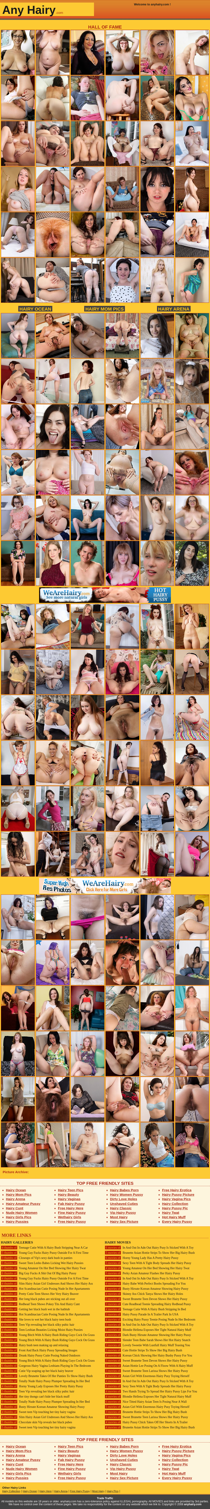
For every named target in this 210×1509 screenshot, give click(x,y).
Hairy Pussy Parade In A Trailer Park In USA (141, 1314)
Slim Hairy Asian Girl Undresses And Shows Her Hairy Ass (47, 1283)
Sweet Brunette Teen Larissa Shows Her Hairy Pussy (146, 1371)
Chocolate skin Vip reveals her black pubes (36, 1422)
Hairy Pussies (17, 1221)
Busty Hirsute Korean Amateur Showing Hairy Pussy (43, 1407)
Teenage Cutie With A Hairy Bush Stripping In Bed (145, 1309)
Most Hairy (119, 1217)
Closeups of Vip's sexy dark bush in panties (36, 1258)
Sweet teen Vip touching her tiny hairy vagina (38, 1412)
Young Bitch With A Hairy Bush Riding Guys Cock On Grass (48, 1335)
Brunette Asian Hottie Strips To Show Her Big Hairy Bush (150, 1252)
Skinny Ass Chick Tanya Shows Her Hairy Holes (144, 1294)
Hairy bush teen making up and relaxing (34, 1345)
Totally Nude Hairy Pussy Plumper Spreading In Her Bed (45, 1381)
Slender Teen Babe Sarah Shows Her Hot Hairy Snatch (147, 1340)
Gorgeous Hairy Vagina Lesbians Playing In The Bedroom (46, 1365)
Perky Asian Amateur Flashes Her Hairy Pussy (142, 1273)
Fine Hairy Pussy (72, 1212)
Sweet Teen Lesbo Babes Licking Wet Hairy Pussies (42, 1263)
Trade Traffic (105, 1498)
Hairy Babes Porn (124, 1190)
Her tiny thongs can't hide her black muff (35, 1396)
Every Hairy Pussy (177, 1221)
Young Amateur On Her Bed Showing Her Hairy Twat (43, 1268)
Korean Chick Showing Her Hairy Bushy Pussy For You (148, 1355)
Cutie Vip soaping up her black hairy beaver (37, 1371)
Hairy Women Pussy (126, 1194)
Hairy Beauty (68, 1194)
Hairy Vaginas (69, 1199)
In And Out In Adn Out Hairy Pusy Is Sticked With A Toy (149, 1247)
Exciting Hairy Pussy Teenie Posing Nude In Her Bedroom (150, 1319)
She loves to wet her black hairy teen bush (36, 1319)
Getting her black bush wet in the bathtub (35, 1309)
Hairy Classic (121, 1208)
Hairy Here (45, 1491)
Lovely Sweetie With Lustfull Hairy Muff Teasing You (147, 1345)
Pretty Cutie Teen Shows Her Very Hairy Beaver (40, 1294)
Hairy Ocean (35, 308)
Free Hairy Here (71, 1208)
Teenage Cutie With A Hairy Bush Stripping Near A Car (44, 1247)
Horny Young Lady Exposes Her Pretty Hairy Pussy (42, 1386)
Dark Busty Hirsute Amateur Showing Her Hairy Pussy (148, 1335)
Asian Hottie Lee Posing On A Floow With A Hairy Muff (149, 1365)
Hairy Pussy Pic (175, 1208)
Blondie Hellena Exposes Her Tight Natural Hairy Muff (148, 1329)
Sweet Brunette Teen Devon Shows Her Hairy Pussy (146, 1299)
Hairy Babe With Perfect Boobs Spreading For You (145, 1283)
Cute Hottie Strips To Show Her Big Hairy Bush (143, 1350)
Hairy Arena (173, 308)
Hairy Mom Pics (104, 308)
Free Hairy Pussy (72, 1221)
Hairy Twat (170, 1212)
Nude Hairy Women (22, 1212)
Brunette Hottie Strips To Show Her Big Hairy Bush (146, 1412)
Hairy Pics (113, 1491)
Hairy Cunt (14, 1208)
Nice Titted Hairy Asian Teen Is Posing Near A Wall (146, 1401)
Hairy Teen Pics (70, 1190)
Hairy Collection (175, 1204)
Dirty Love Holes (123, 1199)
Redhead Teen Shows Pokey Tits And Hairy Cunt (40, 1304)
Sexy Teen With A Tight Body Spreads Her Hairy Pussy (148, 1263)
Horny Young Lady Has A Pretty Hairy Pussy (141, 1258)
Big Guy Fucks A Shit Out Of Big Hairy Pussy (38, 1273)
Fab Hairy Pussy (71, 1204)
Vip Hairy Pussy (123, 1212)
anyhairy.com (193, 1504)
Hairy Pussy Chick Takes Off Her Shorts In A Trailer (146, 1422)
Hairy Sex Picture (124, 1221)
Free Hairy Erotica (176, 1190)
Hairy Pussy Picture (178, 1194)
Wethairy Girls (69, 1217)
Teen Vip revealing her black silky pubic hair (37, 1324)
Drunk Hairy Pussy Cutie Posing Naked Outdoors (40, 1355)
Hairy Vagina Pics (176, 1199)
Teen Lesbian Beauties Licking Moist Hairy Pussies (42, 1329)
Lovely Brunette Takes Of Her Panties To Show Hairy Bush (47, 1376)
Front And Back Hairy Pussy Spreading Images (39, 1350)
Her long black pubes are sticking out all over (38, 1299)
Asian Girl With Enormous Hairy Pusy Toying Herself (147, 1376)
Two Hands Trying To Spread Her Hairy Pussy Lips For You (151, 1391)
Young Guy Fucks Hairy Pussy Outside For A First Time (44, 1252)
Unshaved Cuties (124, 1204)
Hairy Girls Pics (19, 1217)
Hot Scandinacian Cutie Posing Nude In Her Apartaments (45, 1288)
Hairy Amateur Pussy (23, 1204)
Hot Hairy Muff (174, 1217)
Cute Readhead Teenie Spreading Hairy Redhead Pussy (148, 1304)
